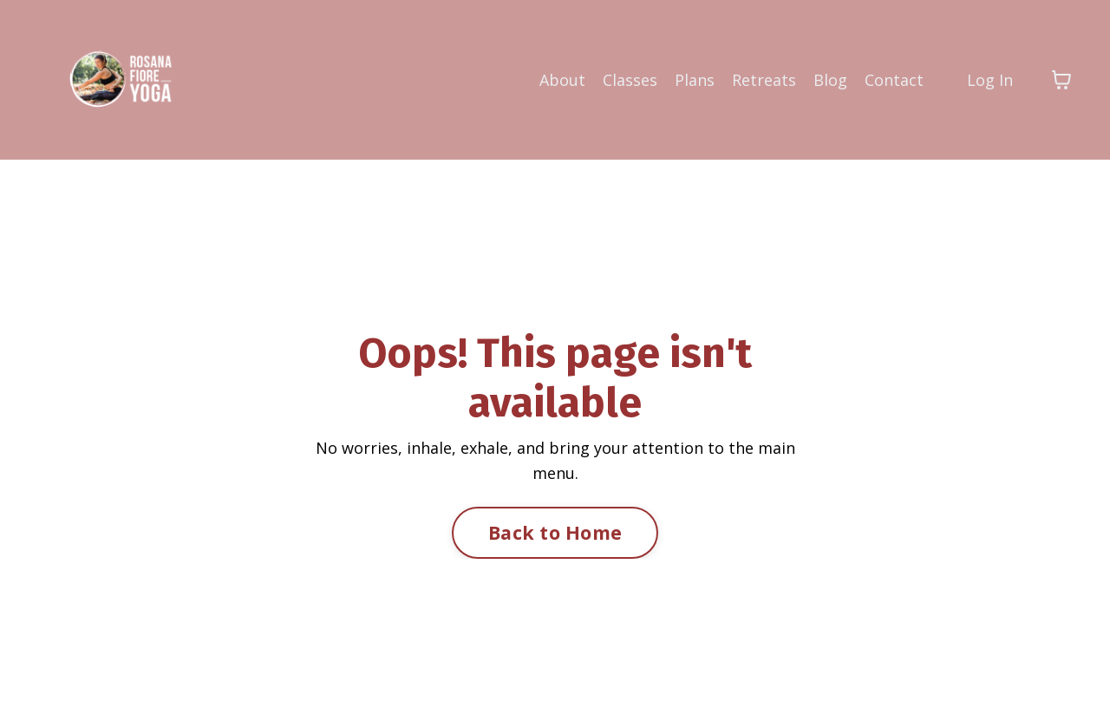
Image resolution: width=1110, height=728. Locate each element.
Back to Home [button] (555, 532)
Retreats (764, 79)
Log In (990, 79)
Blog (830, 79)
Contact (894, 79)
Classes (630, 79)
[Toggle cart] (1061, 80)
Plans (695, 79)
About (562, 79)
